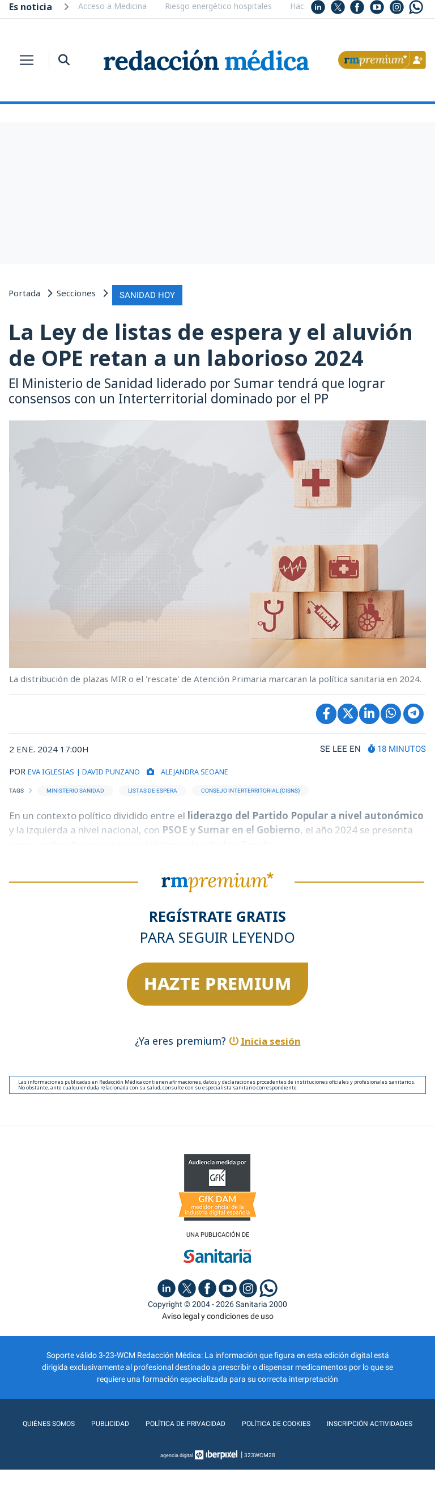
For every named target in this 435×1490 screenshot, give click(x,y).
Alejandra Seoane (223, 768)
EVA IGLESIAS (55, 768)
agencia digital (176, 1475)
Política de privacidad (236, 1421)
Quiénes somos (92, 1421)
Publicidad (156, 1421)
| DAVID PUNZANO (122, 768)
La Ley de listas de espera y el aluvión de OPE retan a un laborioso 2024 (210, 342)
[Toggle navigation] (26, 60)
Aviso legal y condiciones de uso (218, 1313)
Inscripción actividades (217, 1444)
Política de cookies (333, 1421)
